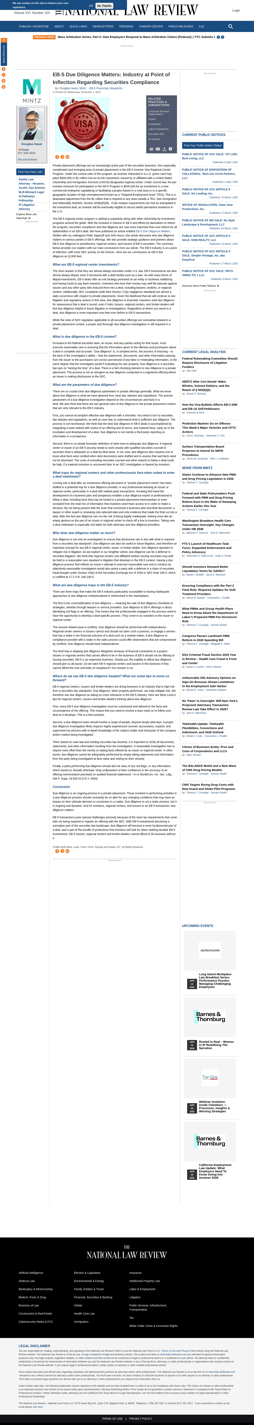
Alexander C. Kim (215, 435)
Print (152, 149)
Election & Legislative (87, 1272)
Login (236, 10)
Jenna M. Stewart (195, 597)
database (96, 1354)
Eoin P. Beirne (213, 667)
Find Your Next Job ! (30, 171)
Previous (218, 37)
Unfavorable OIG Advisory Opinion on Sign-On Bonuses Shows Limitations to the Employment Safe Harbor (209, 682)
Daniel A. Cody (194, 736)
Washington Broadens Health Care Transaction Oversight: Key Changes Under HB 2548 (208, 525)
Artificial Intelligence (31, 1272)
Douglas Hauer (31, 144)
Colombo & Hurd (195, 412)
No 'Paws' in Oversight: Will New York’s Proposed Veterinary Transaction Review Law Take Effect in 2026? (210, 705)
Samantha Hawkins (216, 690)
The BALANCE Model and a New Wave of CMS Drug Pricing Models (209, 768)
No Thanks (104, 5)
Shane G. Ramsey (196, 393)
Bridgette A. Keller (220, 643)
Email (25, 149)
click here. (38, 1407)
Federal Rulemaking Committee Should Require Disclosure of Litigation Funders (210, 363)
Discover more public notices (199, 285)
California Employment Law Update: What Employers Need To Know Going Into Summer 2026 (215, 1171)
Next (223, 37)
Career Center (151, 26)
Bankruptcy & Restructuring (35, 1289)
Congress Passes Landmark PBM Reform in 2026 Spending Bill (205, 638)
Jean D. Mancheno (220, 532)
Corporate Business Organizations (158, 113)
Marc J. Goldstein (219, 458)
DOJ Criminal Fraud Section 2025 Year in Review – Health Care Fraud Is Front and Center (209, 659)
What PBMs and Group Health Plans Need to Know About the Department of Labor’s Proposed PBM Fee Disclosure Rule (210, 615)
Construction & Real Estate (35, 1313)
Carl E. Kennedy (195, 435)
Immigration (154, 124)
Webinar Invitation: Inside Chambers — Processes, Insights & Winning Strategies (214, 1106)
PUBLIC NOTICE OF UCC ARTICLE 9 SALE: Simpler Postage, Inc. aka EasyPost (206, 255)
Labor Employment (158, 129)
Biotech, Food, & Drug (32, 1297)
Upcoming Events (197, 926)
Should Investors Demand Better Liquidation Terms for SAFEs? (205, 569)
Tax (131, 1317)
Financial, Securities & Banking (93, 1297)
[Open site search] (230, 26)
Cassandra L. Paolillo (218, 597)
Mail (159, 149)
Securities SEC (156, 134)
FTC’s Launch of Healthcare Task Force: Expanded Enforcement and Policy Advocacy (206, 548)
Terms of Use (169, 1351)
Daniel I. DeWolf (195, 574)
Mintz (82, 88)
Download (165, 149)
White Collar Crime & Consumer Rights (153, 1325)
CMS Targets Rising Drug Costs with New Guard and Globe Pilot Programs (208, 786)
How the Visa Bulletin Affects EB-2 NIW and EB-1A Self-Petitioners (209, 406)
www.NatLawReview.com (173, 1354)
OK (91, 5)
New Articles (4, 54)
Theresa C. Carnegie (197, 482)
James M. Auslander (197, 458)
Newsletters (103, 26)
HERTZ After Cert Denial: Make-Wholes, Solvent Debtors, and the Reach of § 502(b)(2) (205, 386)
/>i (171, 149)
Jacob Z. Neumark (215, 574)
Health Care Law (84, 1313)
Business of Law (29, 1305)
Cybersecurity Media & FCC (36, 1321)
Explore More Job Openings (26, 216)
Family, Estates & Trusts (89, 1289)
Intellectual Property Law (144, 1281)
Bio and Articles (27, 159)
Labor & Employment (142, 1289)
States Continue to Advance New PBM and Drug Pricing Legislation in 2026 (209, 476)
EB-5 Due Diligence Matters (153, 231)
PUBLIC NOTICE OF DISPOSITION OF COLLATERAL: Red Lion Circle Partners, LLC (209, 174)
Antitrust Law (27, 1281)
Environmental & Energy (89, 1281)
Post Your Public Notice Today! (203, 145)
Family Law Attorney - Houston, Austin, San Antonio (32, 183)
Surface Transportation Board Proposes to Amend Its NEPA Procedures (203, 451)
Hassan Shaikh (219, 625)
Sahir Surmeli (193, 755)
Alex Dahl (191, 370)
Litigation (134, 1297)
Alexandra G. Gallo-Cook (199, 555)
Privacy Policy (188, 1351)
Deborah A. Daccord (197, 532)
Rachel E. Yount (194, 690)
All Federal (154, 139)
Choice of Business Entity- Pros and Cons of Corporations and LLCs (207, 749)
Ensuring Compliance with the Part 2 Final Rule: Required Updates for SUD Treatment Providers (209, 590)
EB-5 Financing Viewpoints (105, 88)
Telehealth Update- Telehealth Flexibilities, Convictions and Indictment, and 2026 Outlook (203, 728)
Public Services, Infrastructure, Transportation (148, 1307)
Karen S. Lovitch (195, 667)
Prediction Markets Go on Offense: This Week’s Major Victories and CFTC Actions (209, 427)
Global (151, 119)
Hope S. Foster (223, 555)
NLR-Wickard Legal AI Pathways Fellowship (31, 196)
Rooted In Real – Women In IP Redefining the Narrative (216, 1045)
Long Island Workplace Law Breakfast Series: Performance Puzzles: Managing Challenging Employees (215, 981)
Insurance (135, 1272)
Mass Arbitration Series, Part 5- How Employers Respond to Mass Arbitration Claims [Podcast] (132, 37)
